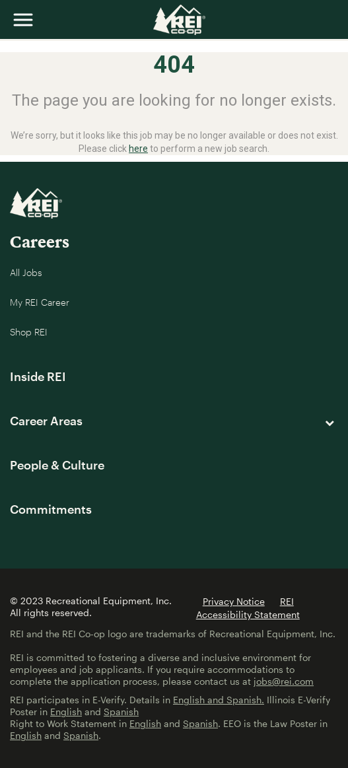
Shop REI (29, 331)
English (66, 711)
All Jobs (26, 272)
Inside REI (38, 376)
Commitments (51, 509)
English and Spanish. (218, 699)
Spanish (121, 711)
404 (174, 65)
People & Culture (57, 465)
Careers (39, 241)
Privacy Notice (234, 601)
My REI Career (39, 302)
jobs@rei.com (284, 681)
